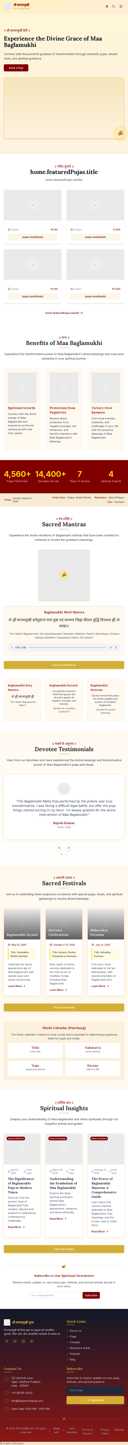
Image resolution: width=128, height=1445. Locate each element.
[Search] (113, 6)
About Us (74, 1330)
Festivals (73, 1353)
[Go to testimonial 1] (61, 854)
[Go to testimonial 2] (64, 854)
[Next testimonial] (68, 847)
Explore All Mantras (64, 665)
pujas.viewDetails (32, 237)
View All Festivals (64, 1007)
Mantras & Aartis (78, 1348)
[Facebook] (7, 1341)
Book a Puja (16, 67)
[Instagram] (23, 1341)
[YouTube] (32, 1341)
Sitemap (119, 1429)
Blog (71, 1359)
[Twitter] (15, 1341)
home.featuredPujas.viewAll (64, 313)
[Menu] (121, 6)
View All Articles (64, 1249)
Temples (73, 1342)
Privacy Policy (104, 1431)
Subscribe (91, 1295)
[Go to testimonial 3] (66, 854)
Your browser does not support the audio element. (64, 647)
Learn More (17, 986)
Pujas (71, 1336)
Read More (16, 1227)
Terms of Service (87, 1431)
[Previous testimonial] (59, 847)
